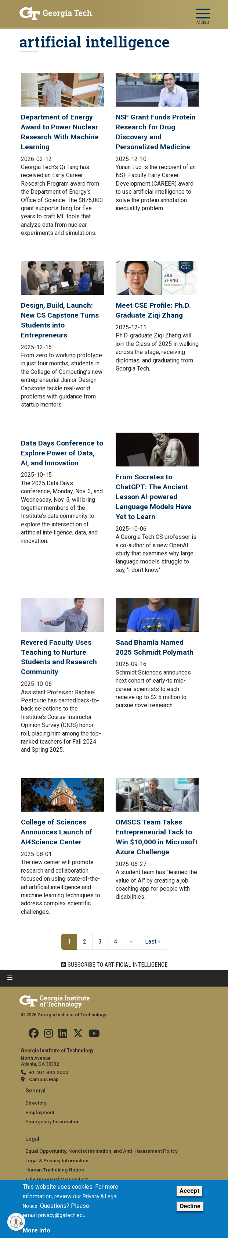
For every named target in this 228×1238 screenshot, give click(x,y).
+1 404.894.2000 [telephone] (48, 1072)
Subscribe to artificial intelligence (116, 964)
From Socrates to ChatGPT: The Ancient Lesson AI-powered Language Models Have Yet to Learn (154, 497)
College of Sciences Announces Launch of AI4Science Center (56, 832)
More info (36, 1230)
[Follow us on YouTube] (94, 1035)
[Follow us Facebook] (34, 1035)
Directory (36, 1103)
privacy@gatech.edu (62, 1215)
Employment (39, 1112)
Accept (189, 1190)
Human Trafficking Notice (54, 1170)
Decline (190, 1206)
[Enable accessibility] (16, 1222)
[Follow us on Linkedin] (62, 1035)
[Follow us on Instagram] (48, 1035)
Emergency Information (52, 1121)
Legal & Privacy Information (56, 1160)
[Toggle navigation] (203, 10)
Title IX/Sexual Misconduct (56, 1179)
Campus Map (44, 1079)
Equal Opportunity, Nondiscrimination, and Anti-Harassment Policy (101, 1151)
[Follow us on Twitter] (78, 1035)
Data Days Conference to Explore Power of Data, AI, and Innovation (62, 453)
